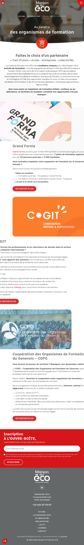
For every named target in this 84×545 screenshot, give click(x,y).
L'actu (42, 525)
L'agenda (42, 528)
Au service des (42, 518)
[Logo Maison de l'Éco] (44, 6)
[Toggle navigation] (80, 3)
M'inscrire (13, 462)
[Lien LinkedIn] (3, 3)
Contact (42, 531)
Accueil (42, 512)
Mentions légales (36, 540)
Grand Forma (50, 152)
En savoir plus (55, 189)
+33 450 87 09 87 (41, 504)
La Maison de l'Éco (42, 515)
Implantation (42, 521)
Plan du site (52, 540)
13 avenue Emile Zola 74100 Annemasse (42, 497)
